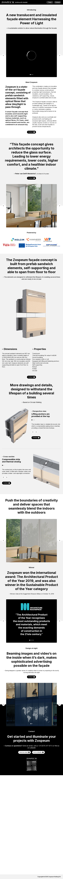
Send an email (23, 752)
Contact (57, 2)
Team (49, 2)
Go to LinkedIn (37, 752)
